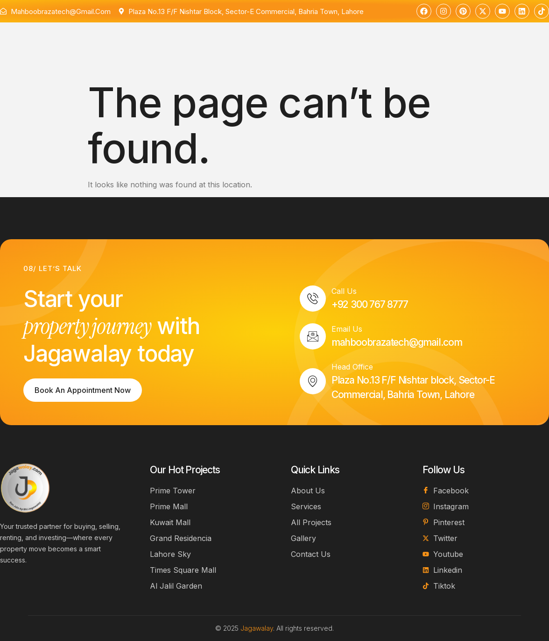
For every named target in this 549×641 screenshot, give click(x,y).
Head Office (352, 366)
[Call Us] (313, 298)
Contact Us (292, 36)
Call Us (344, 291)
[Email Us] (313, 336)
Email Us (346, 329)
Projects (237, 37)
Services (186, 36)
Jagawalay (256, 628)
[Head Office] (313, 381)
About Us (139, 36)
